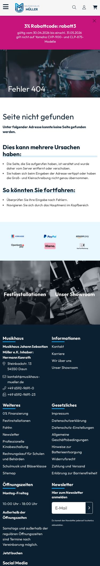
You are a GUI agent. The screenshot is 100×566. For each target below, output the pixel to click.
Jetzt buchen (12, 548)
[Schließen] (94, 20)
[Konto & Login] (84, 8)
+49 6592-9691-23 (21, 390)
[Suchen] (74, 8)
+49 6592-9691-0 (20, 384)
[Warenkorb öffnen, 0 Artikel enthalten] (95, 8)
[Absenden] (89, 503)
